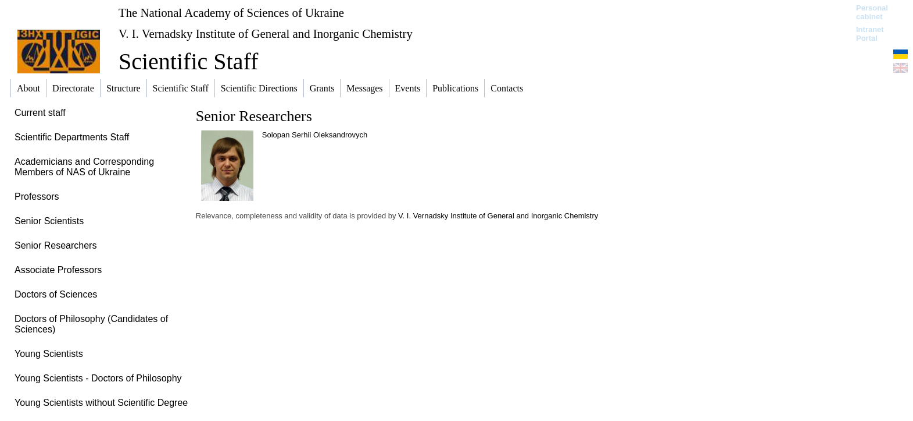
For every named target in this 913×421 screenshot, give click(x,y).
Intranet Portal (870, 34)
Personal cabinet (872, 12)
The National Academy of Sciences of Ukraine (231, 12)
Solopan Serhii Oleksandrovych (314, 134)
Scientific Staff (188, 61)
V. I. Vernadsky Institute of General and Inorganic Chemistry (266, 33)
